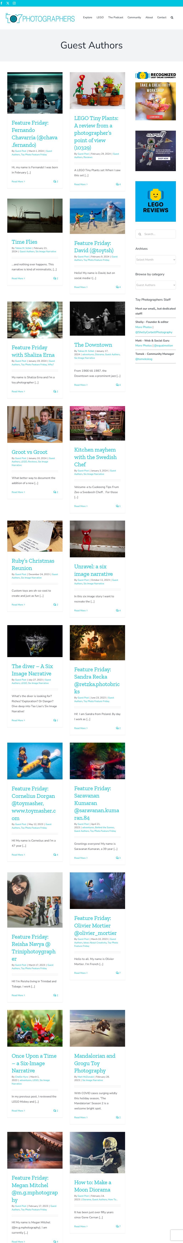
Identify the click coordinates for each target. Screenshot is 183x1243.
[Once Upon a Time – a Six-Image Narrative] (73, 819)
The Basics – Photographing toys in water (146, 1151)
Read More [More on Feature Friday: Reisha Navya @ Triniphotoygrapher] (95, 770)
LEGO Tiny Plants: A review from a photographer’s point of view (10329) (77, 133)
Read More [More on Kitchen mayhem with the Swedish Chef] (60, 461)
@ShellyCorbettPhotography (153, 332)
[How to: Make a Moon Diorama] (78, 964)
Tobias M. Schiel (101, 130)
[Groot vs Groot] (35, 380)
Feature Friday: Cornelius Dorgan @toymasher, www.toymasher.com (34, 699)
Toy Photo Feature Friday (34, 154)
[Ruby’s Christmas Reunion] (112, 385)
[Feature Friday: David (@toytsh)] (39, 249)
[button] (172, 17)
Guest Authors (104, 134)
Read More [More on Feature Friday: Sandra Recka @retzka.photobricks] (99, 604)
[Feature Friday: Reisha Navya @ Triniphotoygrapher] (112, 675)
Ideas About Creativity (37, 861)
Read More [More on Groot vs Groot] (17, 447)
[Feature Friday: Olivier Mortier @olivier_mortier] (39, 809)
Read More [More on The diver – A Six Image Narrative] (56, 596)
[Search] (139, 234)
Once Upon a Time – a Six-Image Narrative (72, 853)
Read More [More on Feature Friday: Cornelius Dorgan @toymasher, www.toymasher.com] (17, 750)
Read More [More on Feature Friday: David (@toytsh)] (22, 319)
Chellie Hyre (60, 867)
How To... (93, 1011)
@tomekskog (143, 359)
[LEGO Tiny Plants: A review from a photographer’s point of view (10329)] (78, 90)
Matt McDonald (105, 867)
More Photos (143, 327)
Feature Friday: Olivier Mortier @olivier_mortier (37, 844)
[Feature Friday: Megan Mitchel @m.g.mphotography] (35, 962)
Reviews (68, 157)
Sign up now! (12, 1141)
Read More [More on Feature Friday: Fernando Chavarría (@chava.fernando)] (17, 181)
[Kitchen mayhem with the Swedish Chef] (78, 379)
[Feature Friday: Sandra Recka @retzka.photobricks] (116, 518)
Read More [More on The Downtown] (99, 322)
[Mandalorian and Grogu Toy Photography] (116, 819)
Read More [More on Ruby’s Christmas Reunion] (95, 454)
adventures (107, 291)
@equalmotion (163, 346)
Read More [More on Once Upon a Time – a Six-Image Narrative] (56, 901)
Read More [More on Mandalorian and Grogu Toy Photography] (99, 908)
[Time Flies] (112, 98)
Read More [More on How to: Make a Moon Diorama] (60, 1038)
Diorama (118, 291)
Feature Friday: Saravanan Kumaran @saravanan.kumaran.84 (77, 699)
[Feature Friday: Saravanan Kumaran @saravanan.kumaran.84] (78, 656)
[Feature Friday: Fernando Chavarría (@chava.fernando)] (35, 93)
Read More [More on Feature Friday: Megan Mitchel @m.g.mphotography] (17, 1053)
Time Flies (102, 124)
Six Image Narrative (123, 134)
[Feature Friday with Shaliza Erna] (73, 257)
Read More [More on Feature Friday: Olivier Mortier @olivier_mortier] (22, 891)
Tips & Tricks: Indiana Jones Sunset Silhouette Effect (144, 1128)
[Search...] (155, 234)
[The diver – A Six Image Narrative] (73, 517)
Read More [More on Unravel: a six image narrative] (22, 584)
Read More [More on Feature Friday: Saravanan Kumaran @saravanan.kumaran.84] (60, 753)
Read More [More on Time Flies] (95, 161)
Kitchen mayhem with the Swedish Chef (76, 412)
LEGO (24, 417)
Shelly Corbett (105, 1151)
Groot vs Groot (29, 407)
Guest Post (20, 151)
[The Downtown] (116, 256)
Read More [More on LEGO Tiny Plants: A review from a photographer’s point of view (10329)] (60, 184)
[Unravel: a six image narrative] (39, 512)
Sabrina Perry (105, 1160)
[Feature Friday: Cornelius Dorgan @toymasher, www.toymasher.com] (35, 656)
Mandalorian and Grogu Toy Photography (114, 853)
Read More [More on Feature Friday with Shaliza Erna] (56, 328)
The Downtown (112, 281)
